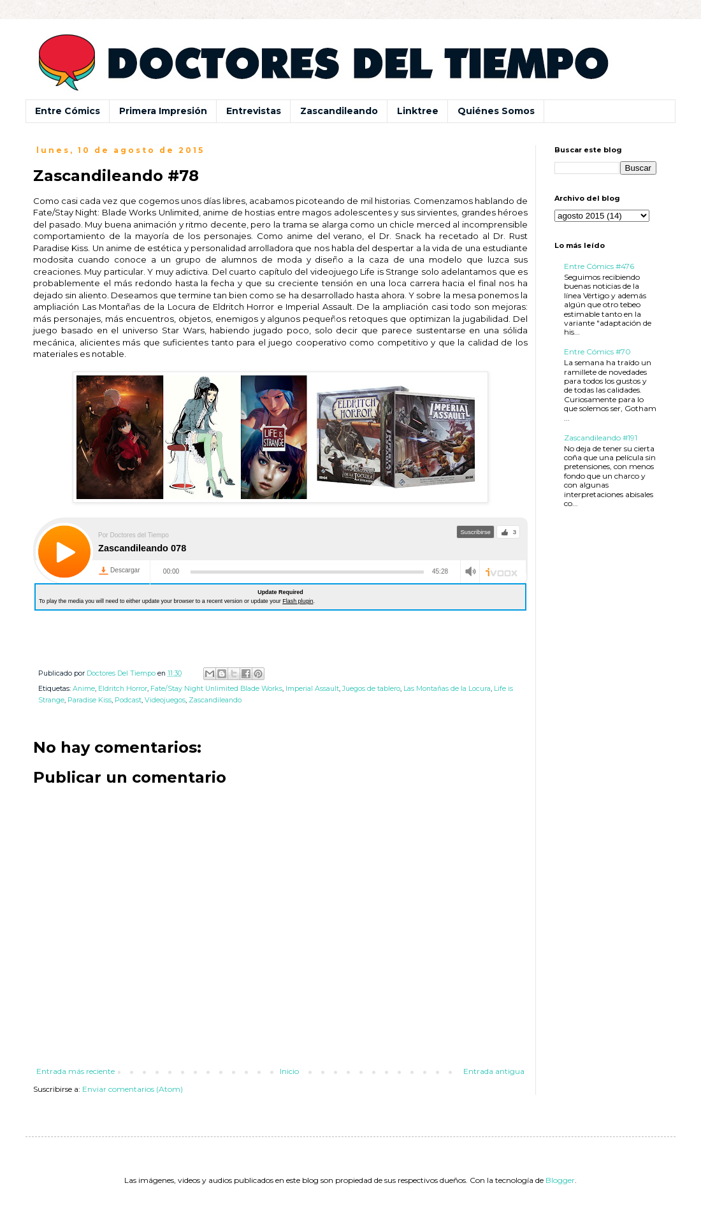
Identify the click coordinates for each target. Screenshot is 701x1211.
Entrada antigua (493, 1071)
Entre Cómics (67, 111)
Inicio (289, 1071)
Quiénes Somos (496, 111)
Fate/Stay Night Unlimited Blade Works (216, 689)
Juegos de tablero (371, 689)
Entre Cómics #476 (599, 266)
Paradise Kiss (90, 700)
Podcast (128, 700)
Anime (84, 689)
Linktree (417, 111)
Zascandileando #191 (600, 437)
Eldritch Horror (122, 689)
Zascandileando (339, 111)
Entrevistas (253, 111)
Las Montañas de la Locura (447, 689)
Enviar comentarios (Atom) (132, 1089)
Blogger (560, 1180)
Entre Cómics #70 (597, 351)
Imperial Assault (312, 689)
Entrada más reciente (75, 1071)
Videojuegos (165, 700)
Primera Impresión (163, 111)
